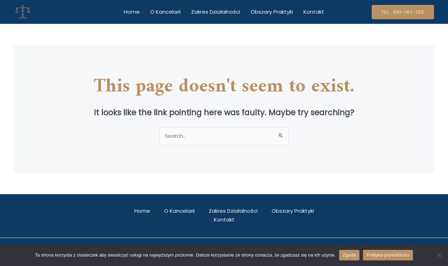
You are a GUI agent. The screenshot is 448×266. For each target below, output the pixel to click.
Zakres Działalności (215, 11)
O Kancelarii (165, 11)
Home (132, 11)
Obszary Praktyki (272, 11)
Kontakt (313, 11)
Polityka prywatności (388, 255)
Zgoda (349, 255)
